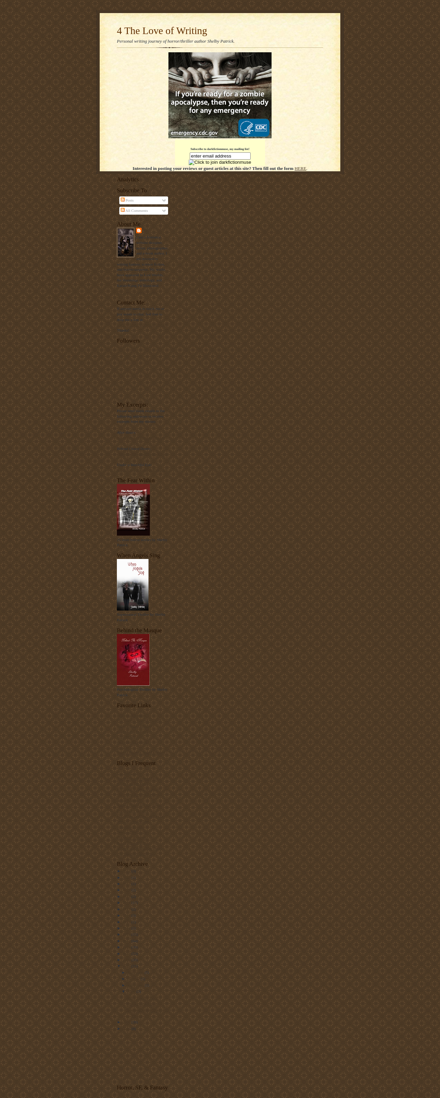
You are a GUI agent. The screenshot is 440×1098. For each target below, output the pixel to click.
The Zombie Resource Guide (139, 720)
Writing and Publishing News (139, 848)
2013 (127, 934)
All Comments (134, 210)
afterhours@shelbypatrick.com (140, 437)
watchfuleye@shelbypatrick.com (142, 470)
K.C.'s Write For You (133, 843)
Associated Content (132, 742)
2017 (127, 909)
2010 (127, 953)
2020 (127, 890)
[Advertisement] (138, 1057)
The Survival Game (141, 1004)
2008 (127, 966)
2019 (127, 896)
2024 (127, 871)
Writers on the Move (132, 784)
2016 (127, 915)
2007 (127, 1022)
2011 (127, 947)
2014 (127, 928)
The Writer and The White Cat (140, 816)
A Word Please (128, 800)
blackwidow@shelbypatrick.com (142, 325)
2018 (127, 903)
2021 (127, 884)
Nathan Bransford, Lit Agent (139, 805)
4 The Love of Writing (162, 30)
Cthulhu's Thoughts (132, 838)
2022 (127, 877)
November (136, 972)
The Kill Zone (128, 773)
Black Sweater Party (142, 998)
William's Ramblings (133, 821)
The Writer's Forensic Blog (137, 778)
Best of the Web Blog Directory (141, 753)
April (132, 991)
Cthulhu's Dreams (130, 827)
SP (145, 230)
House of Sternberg (132, 832)
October (134, 979)
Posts (127, 200)
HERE (300, 168)
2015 (127, 922)
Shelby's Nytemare (131, 715)
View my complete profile (137, 292)
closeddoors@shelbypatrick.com (142, 454)
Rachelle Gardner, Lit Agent (138, 789)
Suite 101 (124, 747)
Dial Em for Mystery (133, 811)
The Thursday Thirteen (134, 854)
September (136, 985)
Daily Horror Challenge (135, 726)
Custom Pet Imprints (133, 731)
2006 (127, 1028)
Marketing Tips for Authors (138, 795)
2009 (127, 960)
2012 (127, 941)
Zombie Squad (128, 736)
